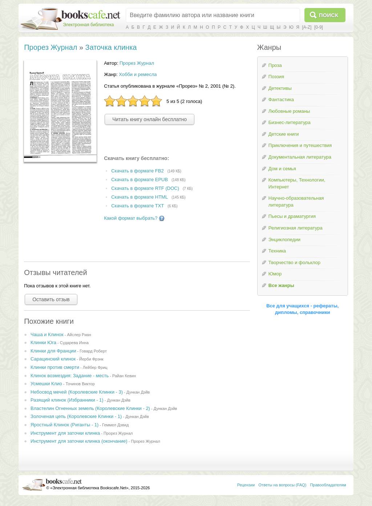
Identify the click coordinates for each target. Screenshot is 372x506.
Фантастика (281, 99)
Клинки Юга (43, 342)
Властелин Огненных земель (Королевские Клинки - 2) (90, 408)
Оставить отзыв (51, 299)
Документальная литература (299, 157)
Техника (277, 251)
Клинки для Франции (53, 351)
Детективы (280, 88)
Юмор (275, 273)
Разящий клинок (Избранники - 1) (67, 400)
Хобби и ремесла (138, 74)
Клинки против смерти (55, 367)
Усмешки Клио (46, 383)
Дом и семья (282, 168)
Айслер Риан (79, 334)
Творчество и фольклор (294, 262)
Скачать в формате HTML (139, 197)
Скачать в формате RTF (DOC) (145, 188)
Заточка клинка (111, 47)
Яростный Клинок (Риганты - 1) (64, 424)
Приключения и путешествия (300, 145)
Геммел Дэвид (115, 425)
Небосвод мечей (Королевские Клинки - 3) (77, 392)
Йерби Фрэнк (91, 359)
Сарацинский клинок (53, 359)
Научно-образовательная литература (296, 201)
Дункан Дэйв (138, 392)
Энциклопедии (284, 239)
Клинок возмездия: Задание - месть (70, 375)
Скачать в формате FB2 (137, 171)
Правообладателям (328, 485)
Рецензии (246, 485)
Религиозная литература (295, 228)
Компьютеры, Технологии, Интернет (296, 183)
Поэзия (276, 76)
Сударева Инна (74, 342)
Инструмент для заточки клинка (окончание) (79, 441)
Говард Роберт (93, 351)
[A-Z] (306, 27)
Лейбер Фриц (95, 367)
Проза (275, 65)
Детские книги (283, 134)
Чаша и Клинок (47, 334)
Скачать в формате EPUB (139, 179)
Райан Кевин (124, 376)
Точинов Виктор (80, 384)
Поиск (328, 15)
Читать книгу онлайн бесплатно (149, 119)
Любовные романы (289, 111)
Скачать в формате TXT (137, 205)
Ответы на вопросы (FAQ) (282, 485)
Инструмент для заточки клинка (65, 433)
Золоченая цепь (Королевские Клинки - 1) (76, 416)
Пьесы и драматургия (292, 216)
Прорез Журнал (50, 47)
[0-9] (318, 27)
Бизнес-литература (289, 122)
